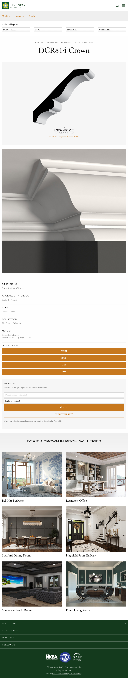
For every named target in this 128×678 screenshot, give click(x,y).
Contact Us (9, 623)
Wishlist (31, 16)
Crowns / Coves (8, 311)
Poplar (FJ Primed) (9, 300)
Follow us (8, 645)
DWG (64, 358)
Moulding (6, 16)
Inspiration (19, 16)
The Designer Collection (11, 323)
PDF (64, 371)
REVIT (64, 351)
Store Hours (10, 631)
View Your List (64, 414)
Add (64, 407)
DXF (64, 364)
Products (8, 638)
